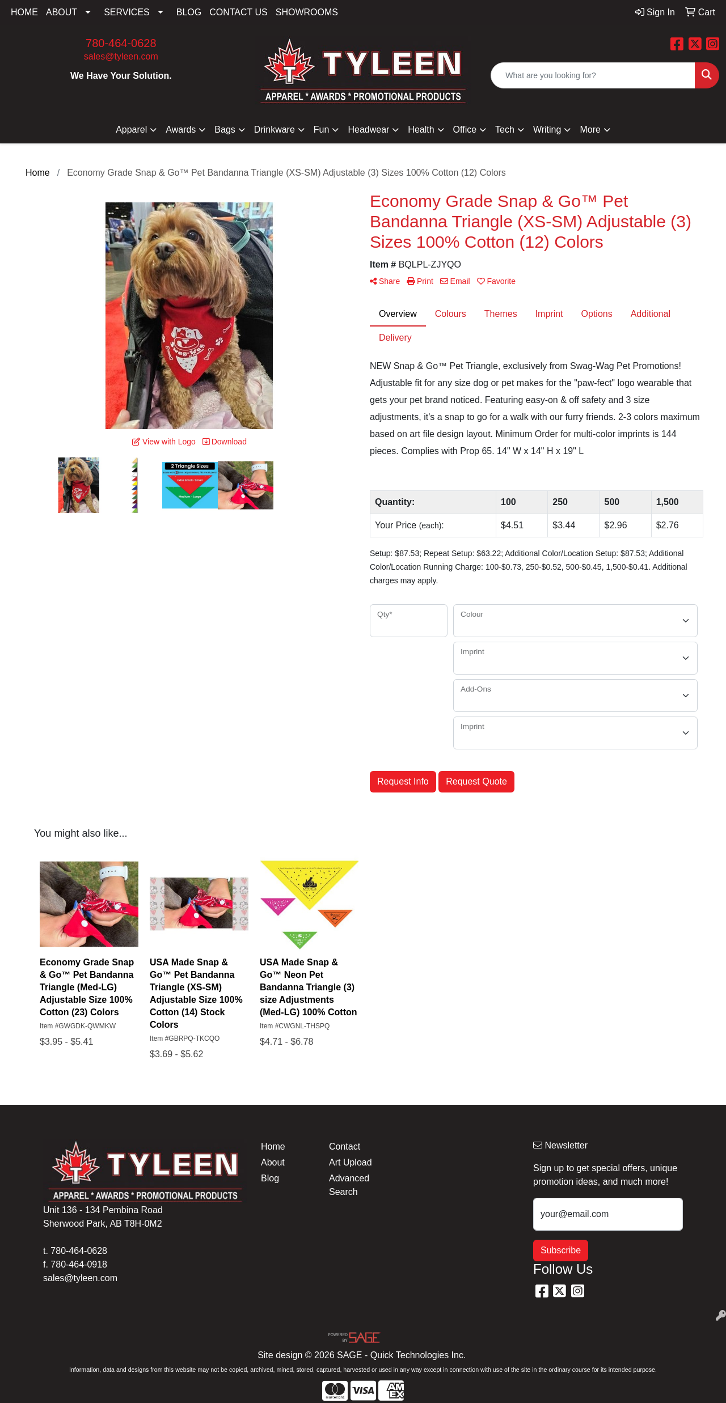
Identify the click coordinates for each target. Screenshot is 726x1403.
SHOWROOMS (307, 12)
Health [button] (421, 129)
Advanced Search (349, 1185)
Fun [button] (322, 129)
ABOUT (61, 12)
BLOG (188, 12)
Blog (270, 1178)
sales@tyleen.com (121, 56)
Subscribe (561, 1250)
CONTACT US (238, 12)
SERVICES (127, 12)
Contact (344, 1146)
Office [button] (465, 129)
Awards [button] (181, 129)
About (273, 1162)
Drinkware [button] (274, 129)
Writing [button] (547, 129)
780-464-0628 (121, 43)
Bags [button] (224, 129)
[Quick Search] (593, 75)
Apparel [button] (131, 129)
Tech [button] (504, 129)
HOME (24, 12)
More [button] (590, 129)
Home (273, 1146)
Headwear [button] (368, 129)
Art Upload (350, 1162)
